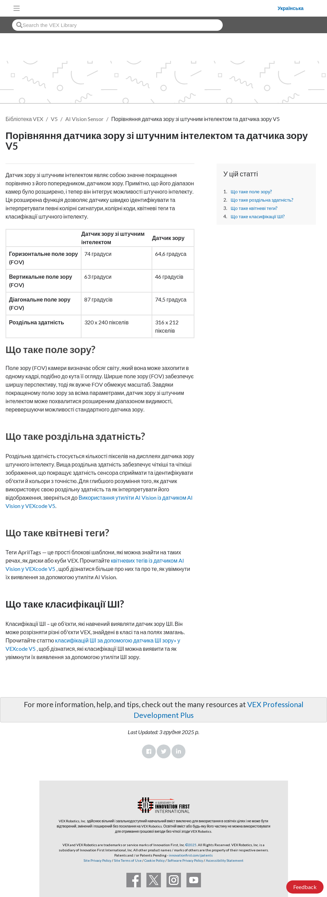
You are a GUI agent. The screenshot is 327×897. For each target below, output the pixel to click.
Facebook (149, 751)
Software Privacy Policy (185, 860)
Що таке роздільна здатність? (262, 200)
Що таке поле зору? (251, 191)
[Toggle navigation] (16, 8)
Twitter (164, 751)
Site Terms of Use (127, 860)
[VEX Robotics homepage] (150, 8)
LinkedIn (178, 751)
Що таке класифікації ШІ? (258, 216)
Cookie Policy (154, 860)
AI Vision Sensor (84, 118)
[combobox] (117, 25)
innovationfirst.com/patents (191, 855)
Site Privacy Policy (97, 860)
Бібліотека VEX (24, 118)
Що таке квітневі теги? (254, 208)
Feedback (305, 887)
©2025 (190, 845)
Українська (291, 8)
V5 (54, 118)
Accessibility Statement (224, 860)
